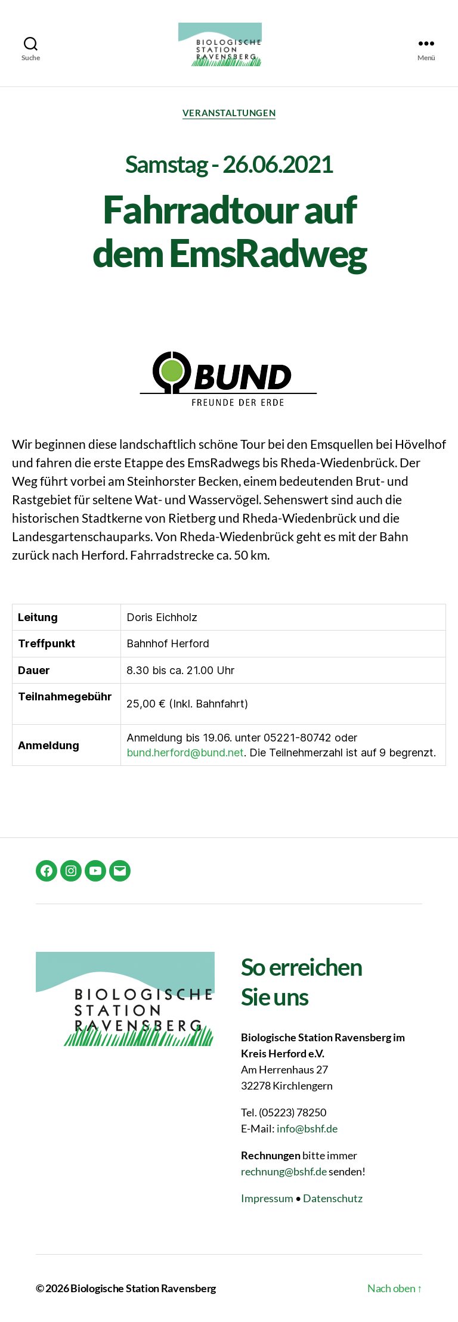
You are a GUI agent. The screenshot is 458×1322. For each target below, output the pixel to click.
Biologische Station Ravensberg (143, 1288)
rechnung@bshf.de (284, 1171)
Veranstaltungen (229, 112)
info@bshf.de (307, 1128)
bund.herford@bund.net (185, 752)
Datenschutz (333, 1198)
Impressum (267, 1198)
